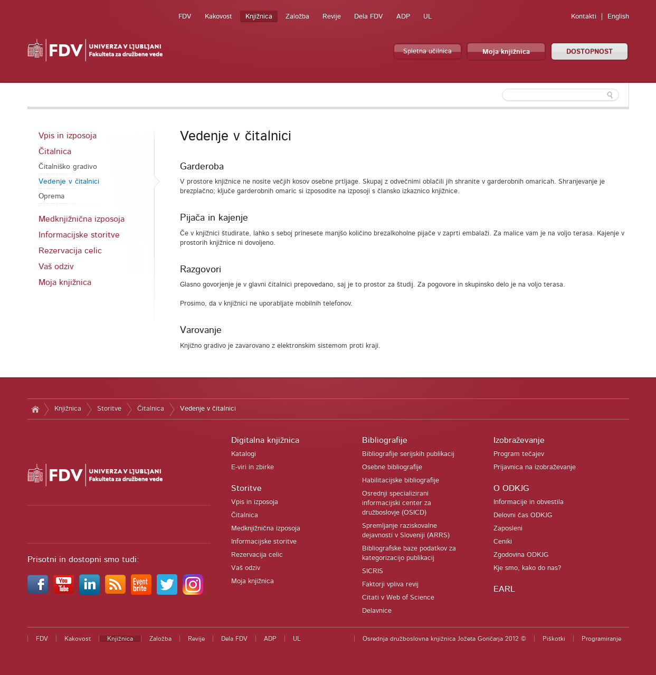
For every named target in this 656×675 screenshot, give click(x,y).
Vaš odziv (56, 266)
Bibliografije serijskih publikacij (408, 454)
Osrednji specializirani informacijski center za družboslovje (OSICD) (396, 503)
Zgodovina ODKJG (520, 555)
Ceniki (502, 541)
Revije (331, 16)
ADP (403, 16)
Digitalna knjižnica (265, 440)
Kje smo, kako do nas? (527, 568)
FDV (185, 16)
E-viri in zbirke (252, 467)
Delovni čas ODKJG (522, 515)
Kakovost (218, 16)
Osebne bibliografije (392, 467)
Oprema (51, 196)
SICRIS (372, 571)
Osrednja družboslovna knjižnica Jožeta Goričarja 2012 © (444, 638)
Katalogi (243, 454)
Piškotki (554, 638)
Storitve (109, 408)
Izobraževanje (519, 440)
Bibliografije (384, 440)
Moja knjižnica (506, 52)
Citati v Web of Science (398, 597)
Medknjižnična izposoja (82, 219)
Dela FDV (368, 16)
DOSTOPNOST (589, 52)
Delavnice (377, 610)
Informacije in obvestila (528, 502)
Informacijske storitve (79, 235)
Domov (35, 409)
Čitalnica (55, 151)
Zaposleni (507, 528)
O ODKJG (511, 488)
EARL (504, 589)
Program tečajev (518, 454)
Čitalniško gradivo (68, 166)
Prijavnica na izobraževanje (534, 467)
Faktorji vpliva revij (390, 584)
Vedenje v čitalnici (69, 181)
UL (427, 16)
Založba (297, 16)
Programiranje (601, 638)
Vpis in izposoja (68, 135)
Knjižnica (258, 16)
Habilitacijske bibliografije (400, 480)
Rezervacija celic (70, 250)
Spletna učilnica (427, 51)
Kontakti (583, 16)
